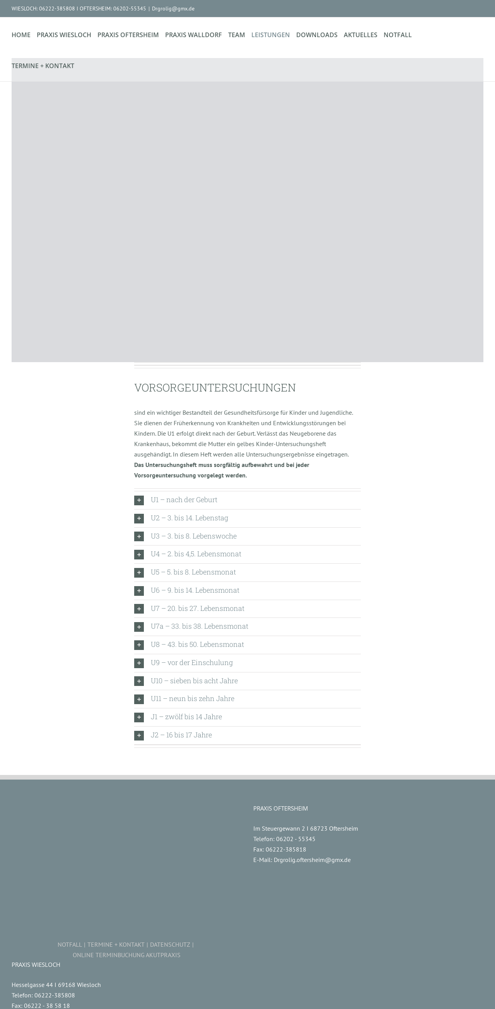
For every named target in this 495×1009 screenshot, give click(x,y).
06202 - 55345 (296, 839)
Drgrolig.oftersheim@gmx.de (312, 860)
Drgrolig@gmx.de (173, 8)
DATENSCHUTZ (170, 944)
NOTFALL (70, 944)
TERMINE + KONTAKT (116, 944)
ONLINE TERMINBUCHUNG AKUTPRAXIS (127, 955)
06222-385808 (54, 995)
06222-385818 (286, 849)
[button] (247, 500)
